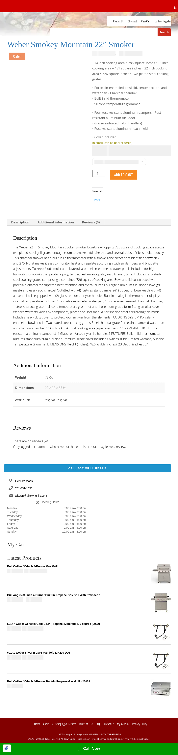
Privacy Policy (139, 723)
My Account (123, 723)
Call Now (91, 748)
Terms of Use (86, 723)
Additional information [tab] (56, 222)
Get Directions (24, 481)
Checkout (132, 21)
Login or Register (163, 21)
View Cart (145, 21)
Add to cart (123, 175)
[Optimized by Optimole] (7, 748)
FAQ (98, 723)
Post (97, 199)
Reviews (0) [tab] (91, 222)
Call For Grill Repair (87, 468)
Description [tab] (20, 222)
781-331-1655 (23, 488)
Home (37, 723)
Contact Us (118, 21)
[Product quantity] (99, 173)
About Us (48, 723)
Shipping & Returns (66, 723)
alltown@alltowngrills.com (31, 495)
